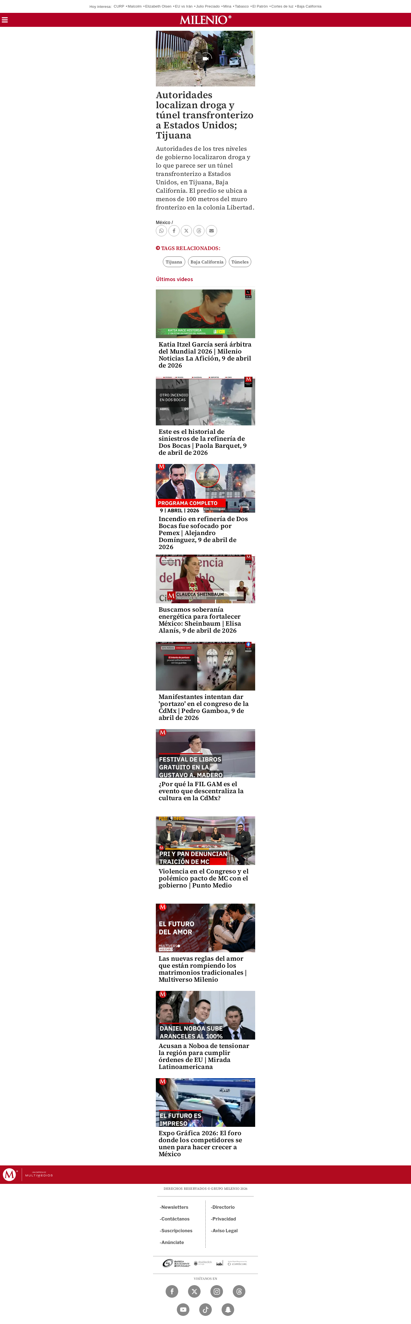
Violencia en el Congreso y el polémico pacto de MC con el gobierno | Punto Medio (204, 878)
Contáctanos (175, 1219)
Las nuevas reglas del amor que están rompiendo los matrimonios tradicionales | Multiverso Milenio (203, 969)
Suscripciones (176, 1230)
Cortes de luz (282, 6)
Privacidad (224, 1219)
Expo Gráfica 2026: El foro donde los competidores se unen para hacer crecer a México (200, 1143)
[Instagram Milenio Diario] (216, 1291)
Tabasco (242, 6)
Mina (227, 6)
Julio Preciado (208, 6)
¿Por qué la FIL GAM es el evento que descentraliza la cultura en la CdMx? (201, 790)
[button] (4, 21)
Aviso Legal (225, 1230)
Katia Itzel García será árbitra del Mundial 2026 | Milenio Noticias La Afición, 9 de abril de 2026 (205, 355)
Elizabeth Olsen (158, 6)
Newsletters (174, 1207)
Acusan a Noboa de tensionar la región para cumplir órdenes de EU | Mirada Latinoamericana (204, 1056)
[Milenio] (205, 20)
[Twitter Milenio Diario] (194, 1291)
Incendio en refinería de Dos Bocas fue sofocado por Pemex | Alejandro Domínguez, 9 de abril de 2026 (203, 532)
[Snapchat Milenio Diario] (228, 1309)
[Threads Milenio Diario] (239, 1291)
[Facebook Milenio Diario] (172, 1291)
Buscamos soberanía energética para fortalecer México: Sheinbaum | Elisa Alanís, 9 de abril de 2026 (200, 620)
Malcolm (135, 6)
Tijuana (174, 262)
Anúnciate (172, 1242)
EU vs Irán (184, 6)
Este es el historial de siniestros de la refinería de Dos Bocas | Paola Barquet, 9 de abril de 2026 (203, 442)
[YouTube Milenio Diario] (183, 1309)
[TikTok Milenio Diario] (205, 1309)
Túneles (240, 262)
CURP (119, 6)
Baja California (309, 6)
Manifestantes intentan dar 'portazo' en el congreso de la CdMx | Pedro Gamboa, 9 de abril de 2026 (204, 707)
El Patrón (260, 6)
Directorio (224, 1207)
